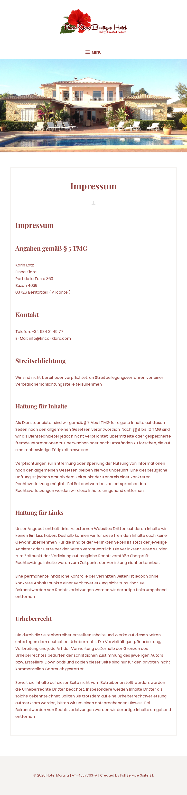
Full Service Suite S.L (137, 775)
